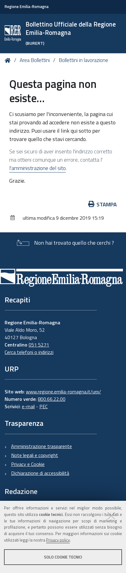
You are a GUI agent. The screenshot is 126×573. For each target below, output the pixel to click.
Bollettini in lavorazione (83, 60)
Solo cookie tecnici (63, 557)
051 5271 (39, 344)
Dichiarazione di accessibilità (40, 473)
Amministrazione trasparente (41, 446)
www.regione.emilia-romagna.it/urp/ (63, 391)
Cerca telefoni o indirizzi (29, 352)
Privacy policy (58, 540)
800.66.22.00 (51, 399)
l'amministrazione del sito (37, 168)
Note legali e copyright (34, 455)
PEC (43, 406)
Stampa (102, 204)
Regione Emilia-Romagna (27, 7)
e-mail (28, 406)
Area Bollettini (35, 60)
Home (9, 60)
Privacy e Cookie (28, 464)
